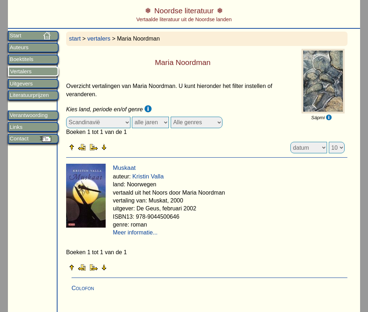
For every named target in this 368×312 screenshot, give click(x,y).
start (75, 38)
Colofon (83, 288)
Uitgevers (21, 84)
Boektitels (21, 59)
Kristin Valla (148, 176)
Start (15, 35)
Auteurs (19, 47)
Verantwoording (29, 115)
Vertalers (21, 71)
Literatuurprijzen (29, 95)
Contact (19, 138)
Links (16, 127)
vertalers (98, 38)
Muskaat (124, 167)
